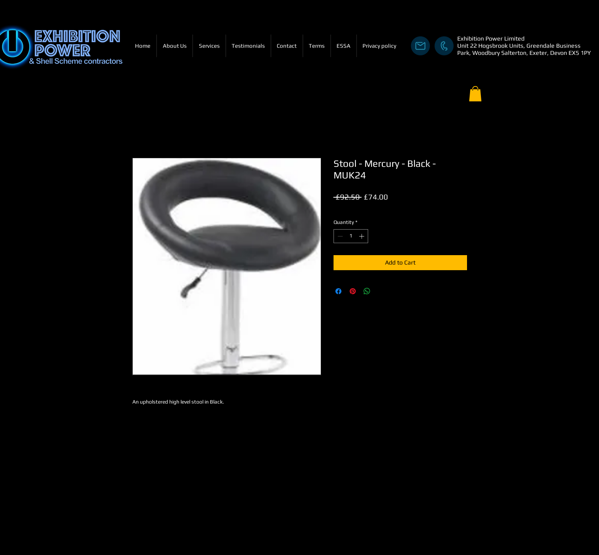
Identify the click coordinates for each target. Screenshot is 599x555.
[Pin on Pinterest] (352, 291)
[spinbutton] (351, 236)
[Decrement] (339, 236)
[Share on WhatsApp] (367, 291)
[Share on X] (381, 291)
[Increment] (362, 236)
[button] (475, 93)
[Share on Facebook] (338, 291)
